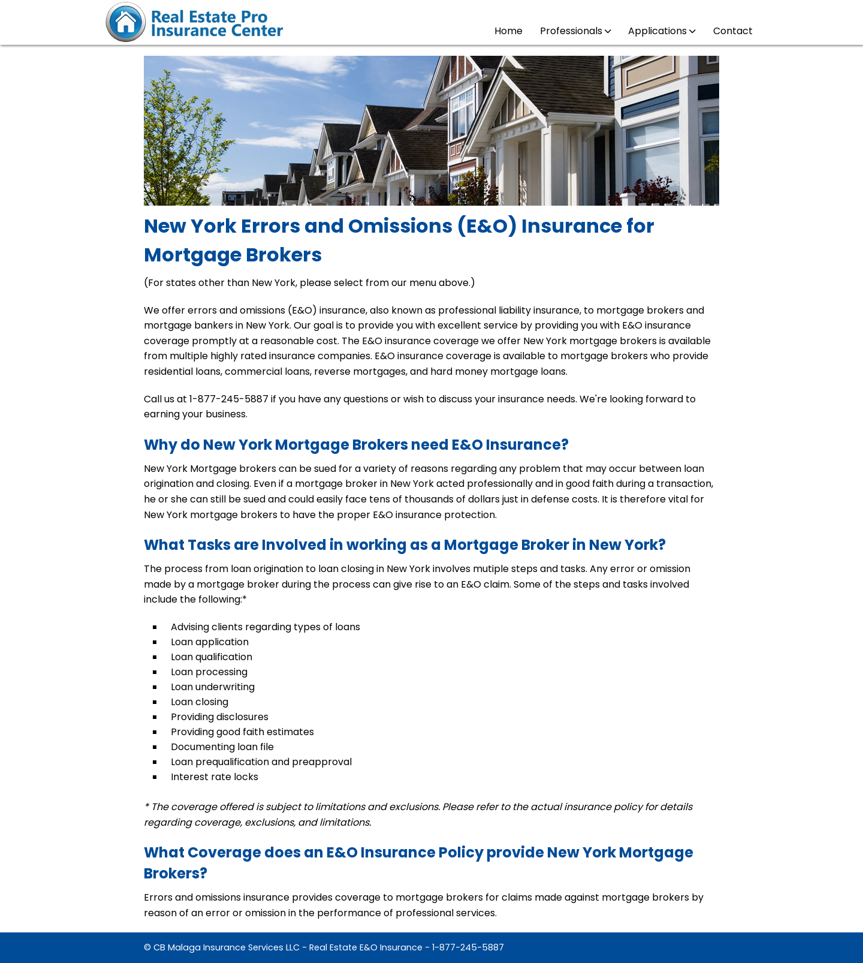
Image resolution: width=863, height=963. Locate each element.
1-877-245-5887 (468, 947)
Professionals (575, 31)
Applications (661, 31)
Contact (733, 31)
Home (508, 31)
